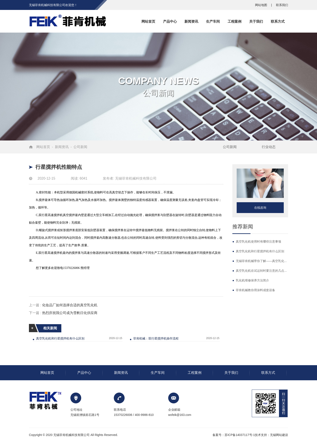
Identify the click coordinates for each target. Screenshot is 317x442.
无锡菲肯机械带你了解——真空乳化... (259, 261)
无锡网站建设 (279, 435)
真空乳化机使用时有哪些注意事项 (256, 241)
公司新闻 (80, 147)
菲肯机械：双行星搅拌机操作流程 (156, 338)
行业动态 (269, 147)
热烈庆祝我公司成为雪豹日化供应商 (69, 313)
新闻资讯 (62, 147)
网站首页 (43, 147)
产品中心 (84, 372)
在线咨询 (260, 207)
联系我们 (282, 5)
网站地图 (261, 5)
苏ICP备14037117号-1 (240, 435)
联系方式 (268, 372)
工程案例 (194, 372)
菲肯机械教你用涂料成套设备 (253, 290)
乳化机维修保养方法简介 (250, 280)
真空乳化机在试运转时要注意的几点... (259, 270)
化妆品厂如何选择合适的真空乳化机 (69, 305)
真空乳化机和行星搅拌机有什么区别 (60, 338)
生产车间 (158, 372)
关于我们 (231, 372)
